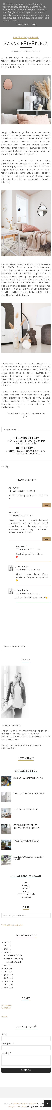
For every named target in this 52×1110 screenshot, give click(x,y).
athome (33, 37)
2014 (6, 981)
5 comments (10, 429)
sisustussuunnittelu (26, 894)
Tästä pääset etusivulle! (11, 925)
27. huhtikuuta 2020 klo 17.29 (28, 549)
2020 (6, 952)
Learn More (22, 25)
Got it (34, 25)
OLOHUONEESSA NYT (25, 809)
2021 (6, 949)
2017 (6, 972)
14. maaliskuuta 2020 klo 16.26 (22, 491)
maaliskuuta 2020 (14, 959)
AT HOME (15, 1103)
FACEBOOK (6, 1008)
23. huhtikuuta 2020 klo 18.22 (21, 515)
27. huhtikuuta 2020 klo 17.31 (28, 570)
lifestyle (26, 885)
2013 (6, 984)
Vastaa (46, 505)
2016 (6, 975)
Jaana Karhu (22, 566)
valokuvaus (26, 897)
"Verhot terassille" (26, 841)
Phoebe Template (28, 1103)
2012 (6, 988)
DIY (26, 883)
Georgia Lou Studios (17, 1106)
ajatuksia (20, 37)
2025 (6, 942)
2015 (6, 978)
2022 (6, 946)
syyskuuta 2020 (13, 955)
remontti (26, 888)
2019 (6, 965)
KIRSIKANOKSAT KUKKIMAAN (29, 793)
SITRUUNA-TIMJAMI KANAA (28, 777)
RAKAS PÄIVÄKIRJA (14, 962)
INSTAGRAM (6, 1005)
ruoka (26, 891)
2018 (6, 968)
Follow (4, 1016)
